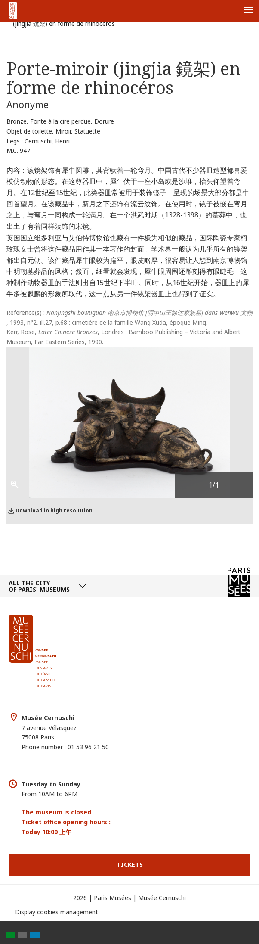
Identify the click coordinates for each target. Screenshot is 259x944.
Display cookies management (56, 912)
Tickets (130, 864)
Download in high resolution (53, 510)
